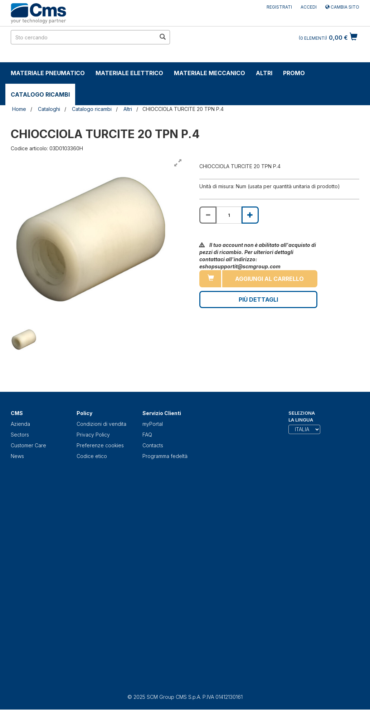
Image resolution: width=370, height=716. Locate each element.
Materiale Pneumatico (48, 73)
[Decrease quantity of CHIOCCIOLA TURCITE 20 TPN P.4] (207, 215)
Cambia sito (342, 7)
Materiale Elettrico (129, 73)
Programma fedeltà (165, 456)
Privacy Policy (93, 435)
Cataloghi (49, 109)
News (17, 456)
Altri (264, 73)
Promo (294, 73)
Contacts (152, 445)
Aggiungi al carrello (269, 278)
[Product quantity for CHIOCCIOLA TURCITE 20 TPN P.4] (229, 215)
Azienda (20, 424)
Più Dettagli (258, 299)
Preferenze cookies (100, 445)
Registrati (279, 7)
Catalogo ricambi (40, 94)
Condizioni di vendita (101, 424)
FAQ (147, 435)
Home (19, 109)
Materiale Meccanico (209, 73)
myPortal (152, 424)
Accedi (309, 7)
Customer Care (28, 445)
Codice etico (92, 456)
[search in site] (83, 37)
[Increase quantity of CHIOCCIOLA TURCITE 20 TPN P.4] (250, 215)
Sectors (20, 435)
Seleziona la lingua (301, 416)
